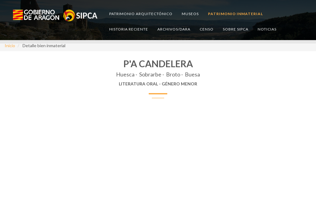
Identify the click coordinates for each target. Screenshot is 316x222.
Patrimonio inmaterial (235, 13)
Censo (207, 29)
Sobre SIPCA (235, 29)
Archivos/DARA (173, 29)
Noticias (267, 29)
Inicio (10, 45)
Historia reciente (128, 29)
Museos (190, 13)
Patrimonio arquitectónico (141, 13)
